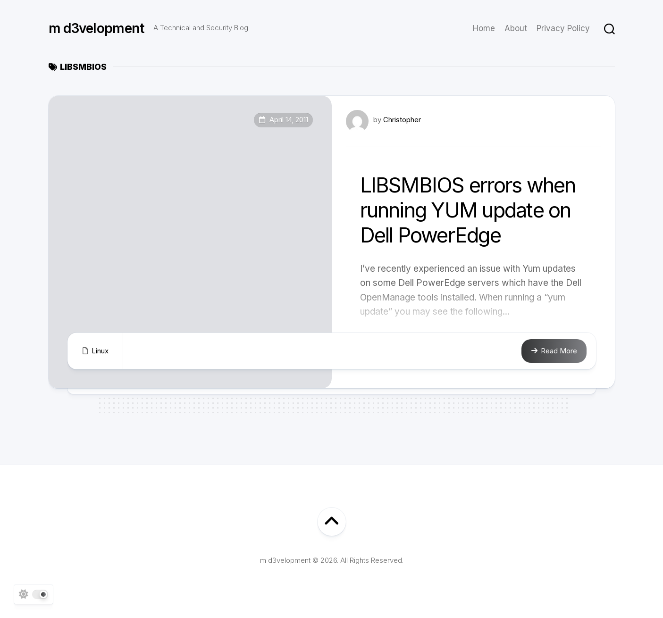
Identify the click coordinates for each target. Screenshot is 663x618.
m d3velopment (96, 28)
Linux (100, 350)
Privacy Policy (563, 28)
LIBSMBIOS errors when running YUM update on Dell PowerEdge (468, 210)
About (515, 28)
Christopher (402, 119)
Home (484, 28)
